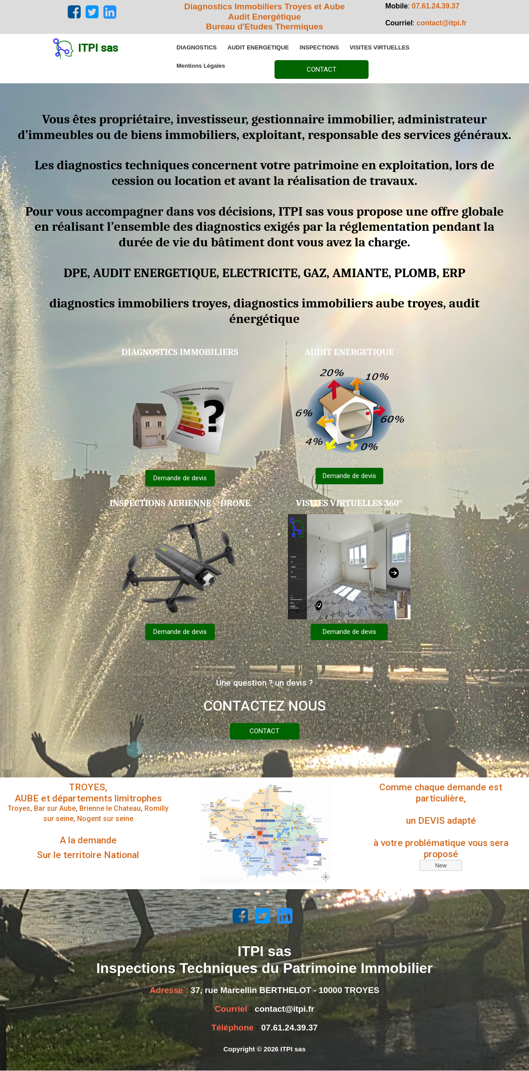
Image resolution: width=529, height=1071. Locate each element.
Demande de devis (180, 478)
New (441, 865)
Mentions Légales (200, 65)
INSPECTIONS (319, 47)
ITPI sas (98, 48)
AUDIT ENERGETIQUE (258, 47)
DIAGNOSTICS (196, 47)
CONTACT (321, 69)
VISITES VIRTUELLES (379, 47)
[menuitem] (196, 47)
